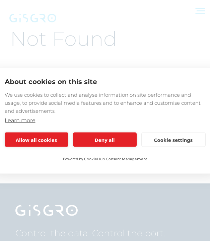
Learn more (20, 120)
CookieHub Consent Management (115, 159)
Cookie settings (173, 139)
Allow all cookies (36, 139)
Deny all (104, 139)
